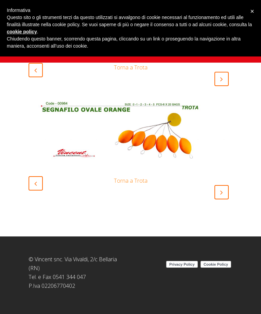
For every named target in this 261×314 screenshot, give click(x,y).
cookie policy (22, 31)
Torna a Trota (130, 67)
